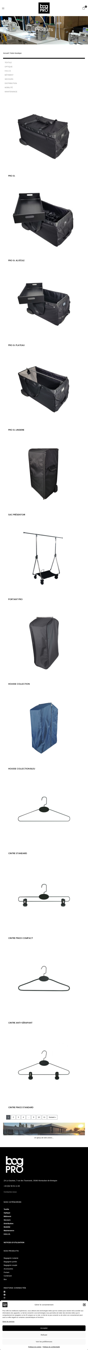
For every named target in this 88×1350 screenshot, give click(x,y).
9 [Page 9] (33, 1117)
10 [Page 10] (39, 1117)
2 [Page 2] (13, 1117)
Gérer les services (8, 1321)
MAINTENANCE (11, 92)
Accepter (44, 1328)
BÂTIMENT (9, 75)
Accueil (6, 53)
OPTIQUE (8, 67)
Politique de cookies (34, 1347)
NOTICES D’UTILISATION (14, 1242)
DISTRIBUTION (11, 83)
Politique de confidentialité (51, 1347)
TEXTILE (8, 62)
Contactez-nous (10, 1192)
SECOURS (9, 79)
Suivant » (52, 1117)
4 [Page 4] (23, 1117)
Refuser (44, 1335)
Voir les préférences (44, 1342)
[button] (84, 1304)
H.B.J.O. (8, 71)
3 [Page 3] (18, 1117)
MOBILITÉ (9, 87)
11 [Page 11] (44, 1117)
